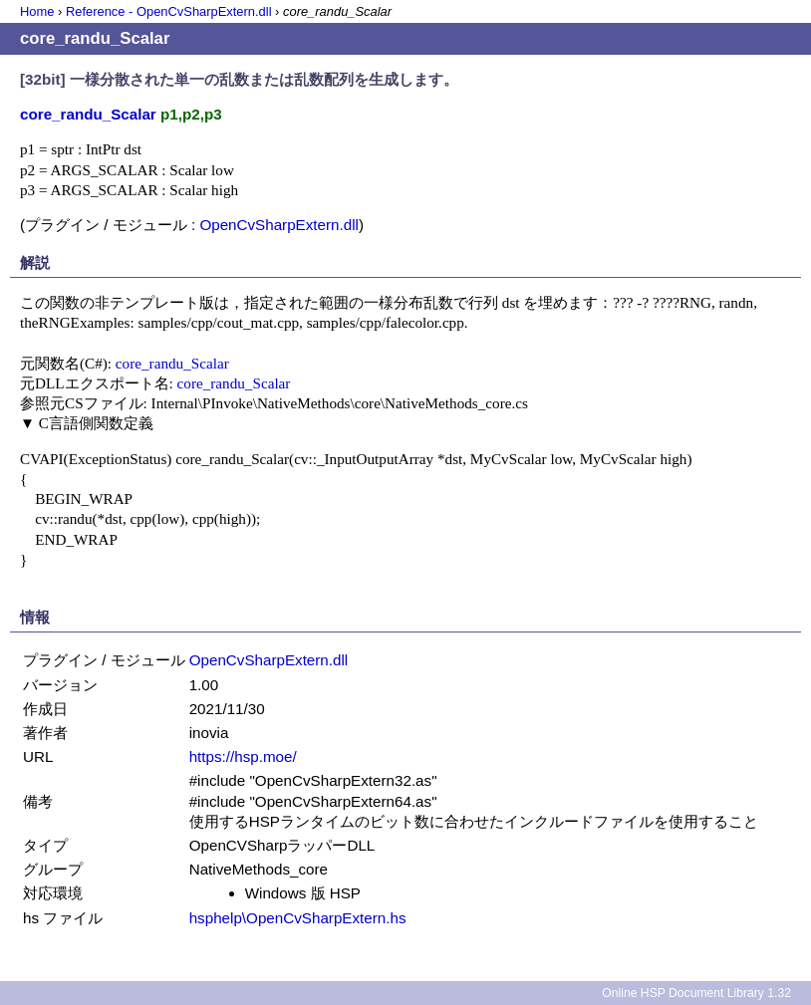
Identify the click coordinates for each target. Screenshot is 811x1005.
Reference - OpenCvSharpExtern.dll (169, 11)
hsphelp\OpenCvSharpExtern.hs (297, 917)
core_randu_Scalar (172, 363)
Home (37, 11)
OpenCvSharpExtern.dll (279, 224)
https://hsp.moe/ (243, 756)
